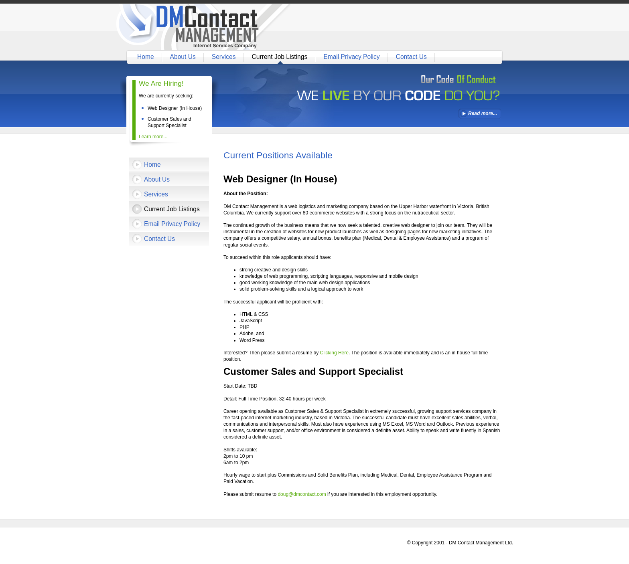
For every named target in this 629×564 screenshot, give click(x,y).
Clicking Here (334, 353)
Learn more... (153, 136)
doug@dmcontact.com (302, 494)
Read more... (482, 113)
